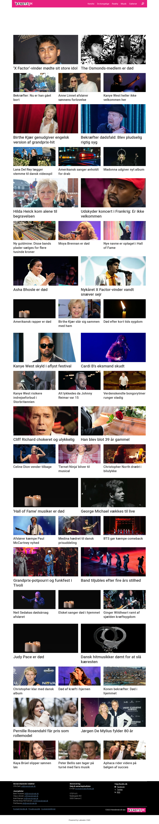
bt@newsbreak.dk (32, 794)
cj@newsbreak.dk (31, 796)
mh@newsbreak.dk (40, 801)
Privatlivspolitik (34, 809)
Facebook (121, 787)
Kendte (91, 3)
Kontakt (16, 809)
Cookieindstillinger (48, 809)
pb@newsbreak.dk (29, 803)
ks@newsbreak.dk (31, 798)
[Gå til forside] (24, 3)
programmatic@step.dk (84, 789)
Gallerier (133, 3)
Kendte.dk (23, 809)
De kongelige (103, 3)
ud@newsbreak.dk (28, 786)
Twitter (120, 790)
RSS (118, 792)
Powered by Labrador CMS (79, 820)
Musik (123, 3)
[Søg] (142, 3)
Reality (115, 3)
